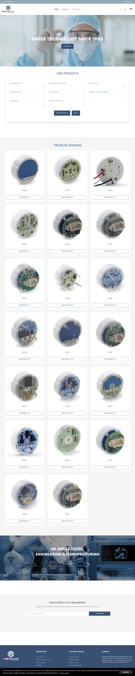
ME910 (67, 298)
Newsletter (128, 2)
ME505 (25, 460)
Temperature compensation (99, 92)
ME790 (25, 406)
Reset (76, 113)
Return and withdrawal (75, 665)
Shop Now (67, 46)
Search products (62, 113)
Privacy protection (41, 662)
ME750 (110, 352)
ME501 (67, 406)
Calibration (14, 101)
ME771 (110, 244)
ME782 (25, 514)
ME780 (25, 352)
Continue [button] (126, 672)
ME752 (67, 244)
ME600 (25, 190)
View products (24, 197)
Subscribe (99, 614)
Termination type (55, 101)
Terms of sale (39, 657)
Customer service (74, 657)
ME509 (67, 460)
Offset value (54, 92)
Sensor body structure (58, 83)
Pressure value (16, 92)
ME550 (110, 190)
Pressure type (15, 83)
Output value (94, 83)
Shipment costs (73, 662)
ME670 (67, 352)
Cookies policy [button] (64, 673)
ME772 (67, 514)
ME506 (25, 244)
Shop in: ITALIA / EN (9, 2)
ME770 (25, 298)
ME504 (110, 298)
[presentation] (67, 621)
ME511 (110, 406)
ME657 (67, 190)
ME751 (110, 460)
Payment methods (74, 659)
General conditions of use (43, 659)
